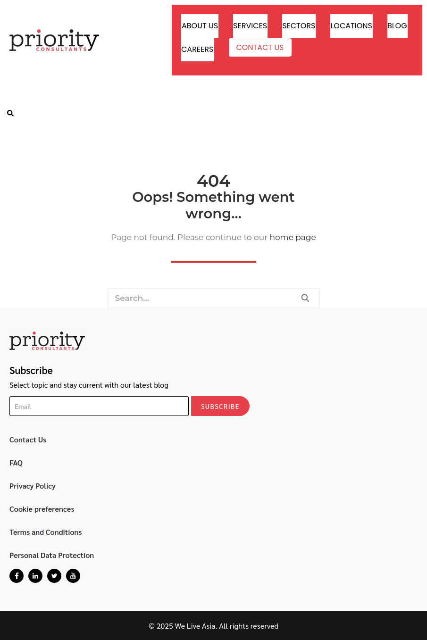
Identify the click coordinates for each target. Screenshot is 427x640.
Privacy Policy (32, 485)
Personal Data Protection (51, 555)
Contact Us (260, 47)
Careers (197, 49)
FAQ (16, 462)
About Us (200, 25)
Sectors (298, 25)
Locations (351, 25)
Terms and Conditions (45, 532)
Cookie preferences (42, 509)
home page (292, 237)
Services (250, 25)
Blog (397, 25)
